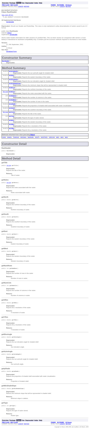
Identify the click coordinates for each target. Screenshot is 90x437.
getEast (11, 76)
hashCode (31, 141)
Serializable (10, 22)
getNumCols (12, 98)
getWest (11, 123)
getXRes (11, 128)
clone (4, 141)
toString (52, 141)
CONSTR (20, 6)
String (5, 94)
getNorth (12, 89)
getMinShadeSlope (15, 85)
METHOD (26, 6)
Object (9, 33)
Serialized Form (11, 52)
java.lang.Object (7, 15)
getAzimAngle (13, 72)
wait (57, 141)
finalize (16, 141)
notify (37, 141)
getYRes (11, 132)
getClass (23, 141)
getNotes (12, 93)
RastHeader (5, 61)
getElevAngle (13, 80)
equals (9, 141)
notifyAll (44, 141)
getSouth (12, 111)
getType (11, 119)
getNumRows (12, 102)
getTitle (12, 115)
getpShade (12, 106)
